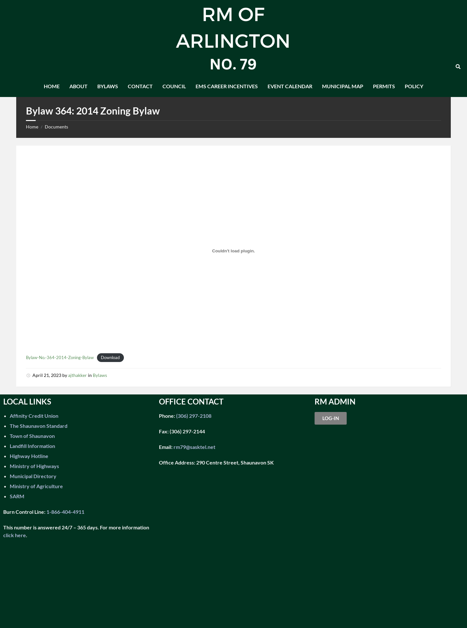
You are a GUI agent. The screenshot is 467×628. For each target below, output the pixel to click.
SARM (17, 496)
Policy (414, 86)
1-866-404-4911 (65, 512)
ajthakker (77, 375)
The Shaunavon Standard (38, 426)
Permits (384, 86)
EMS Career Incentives (227, 86)
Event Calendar (290, 86)
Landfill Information (32, 446)
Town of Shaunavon (32, 436)
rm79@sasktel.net (194, 447)
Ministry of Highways (34, 466)
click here (14, 535)
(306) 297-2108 (193, 416)
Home (52, 86)
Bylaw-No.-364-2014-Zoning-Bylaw (60, 357)
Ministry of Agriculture (36, 486)
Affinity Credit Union (34, 416)
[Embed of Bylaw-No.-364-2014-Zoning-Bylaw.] (233, 250)
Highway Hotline (29, 456)
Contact (140, 86)
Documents (56, 126)
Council (174, 86)
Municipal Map (342, 86)
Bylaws (107, 86)
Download (110, 357)
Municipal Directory (33, 476)
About (78, 86)
